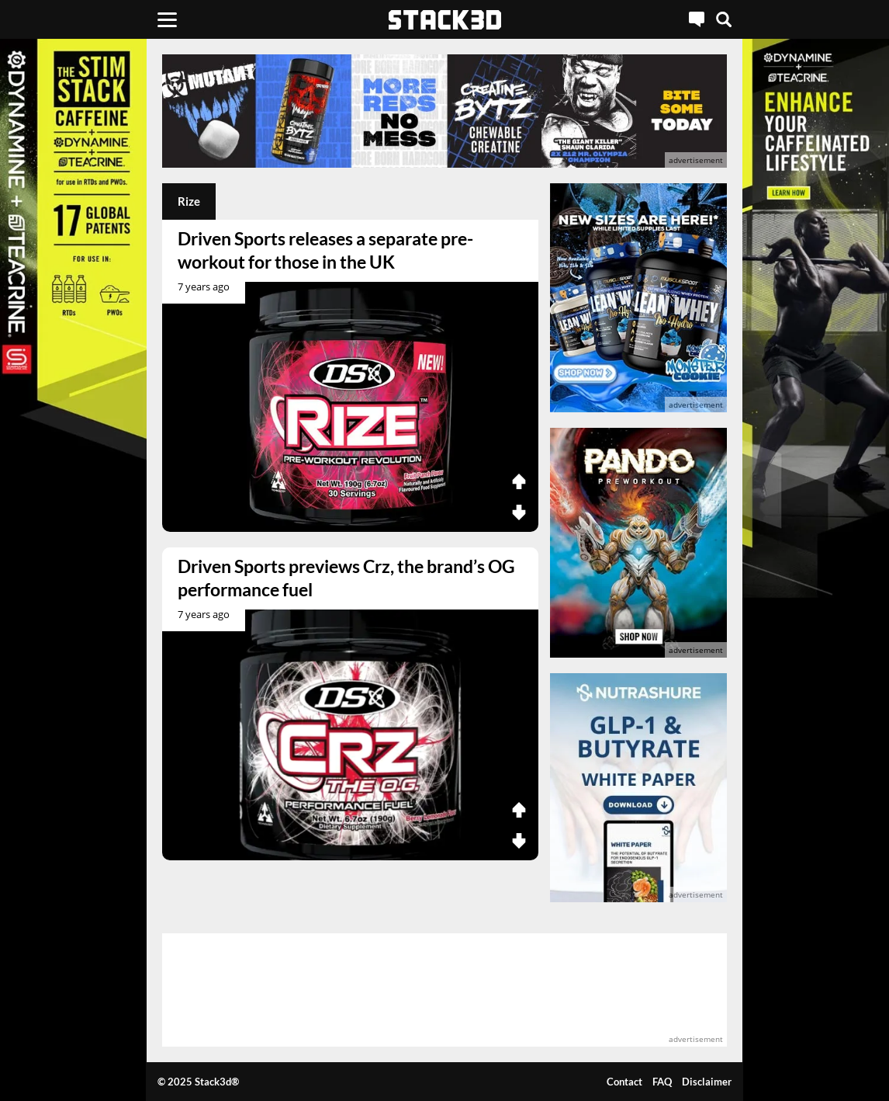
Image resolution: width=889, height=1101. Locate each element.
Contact (624, 1081)
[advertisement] (444, 111)
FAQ (662, 1081)
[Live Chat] (696, 19)
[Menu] (167, 19)
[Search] (724, 19)
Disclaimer (707, 1081)
